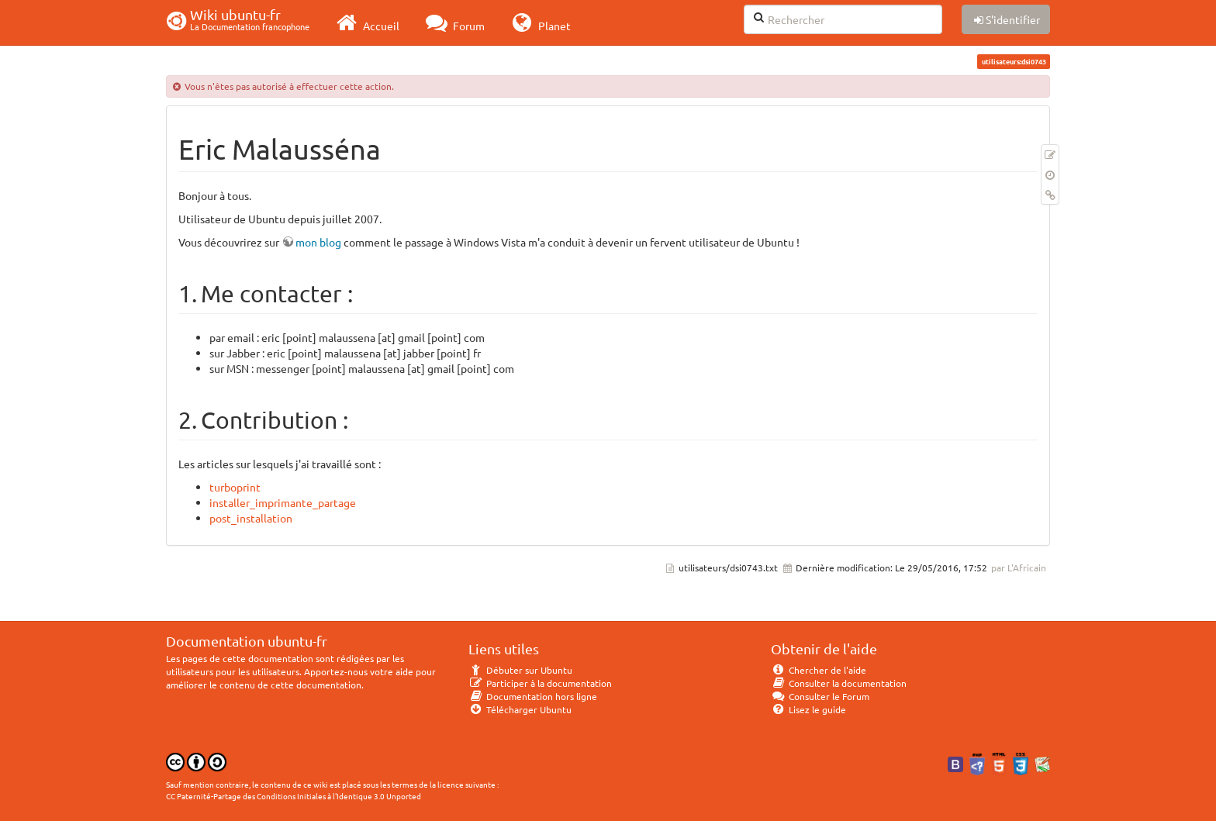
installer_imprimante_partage (282, 502)
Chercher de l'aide (818, 670)
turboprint (235, 487)
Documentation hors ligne (532, 696)
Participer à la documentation (540, 683)
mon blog (318, 242)
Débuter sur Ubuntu (520, 670)
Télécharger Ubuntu (520, 709)
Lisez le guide (808, 709)
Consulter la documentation (839, 683)
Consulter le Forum (820, 696)
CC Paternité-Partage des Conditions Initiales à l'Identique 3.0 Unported (293, 796)
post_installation (250, 518)
